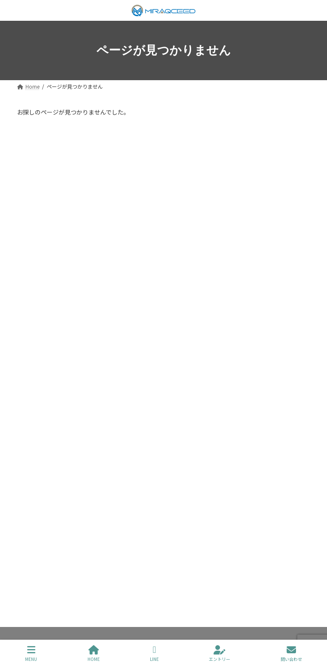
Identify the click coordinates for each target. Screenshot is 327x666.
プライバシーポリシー (56, 561)
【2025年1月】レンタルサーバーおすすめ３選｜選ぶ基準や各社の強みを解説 (160, 178)
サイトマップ (124, 561)
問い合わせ (291, 653)
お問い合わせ (179, 561)
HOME (93, 653)
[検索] (261, 137)
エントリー (219, 653)
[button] (163, 433)
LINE (154, 653)
